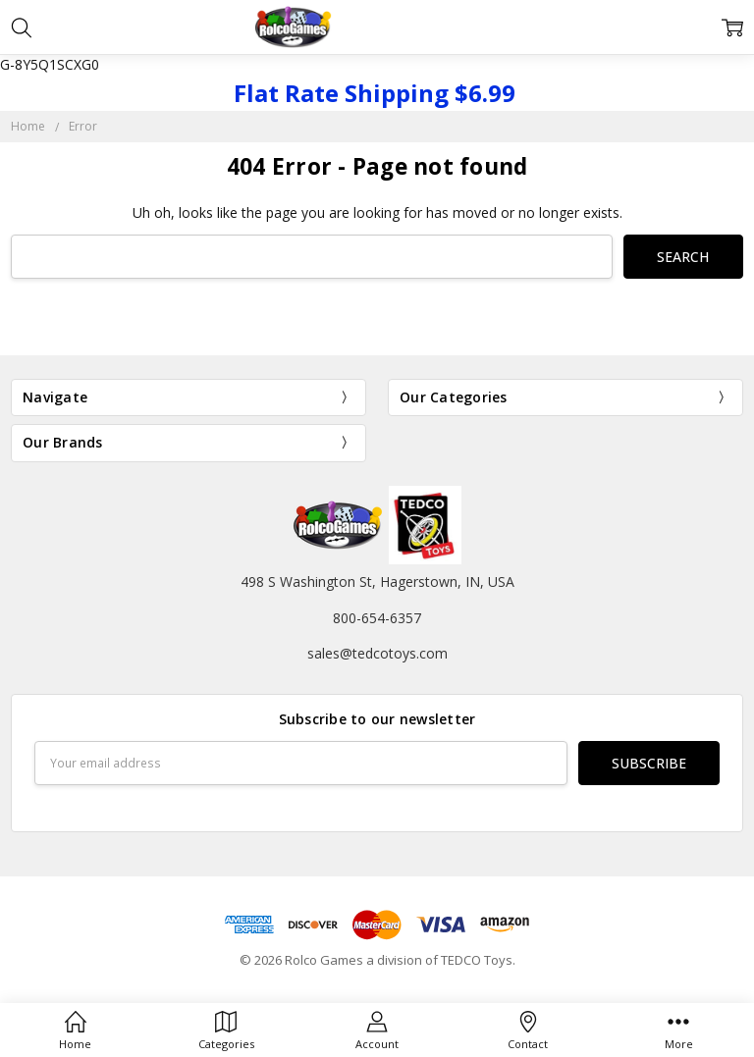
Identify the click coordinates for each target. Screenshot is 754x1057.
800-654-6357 (377, 617)
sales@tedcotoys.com (377, 653)
